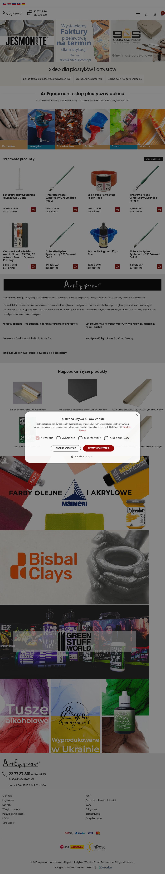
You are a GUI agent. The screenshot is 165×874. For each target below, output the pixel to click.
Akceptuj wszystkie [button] (98, 448)
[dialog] (82, 437)
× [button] (136, 415)
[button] (82, 457)
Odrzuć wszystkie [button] (66, 448)
